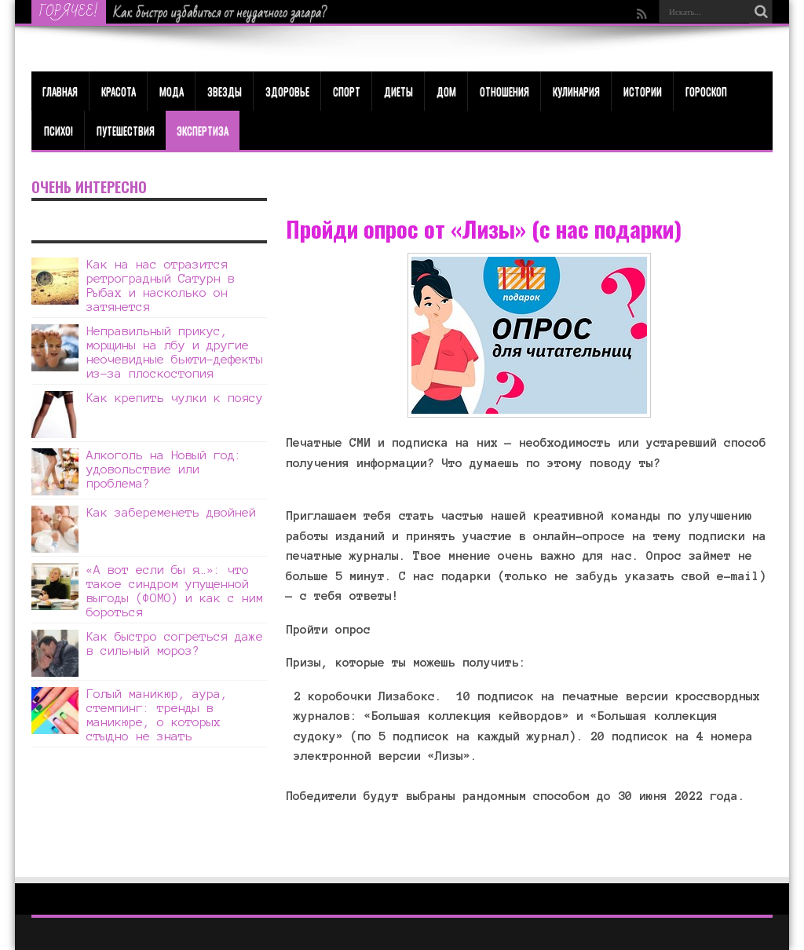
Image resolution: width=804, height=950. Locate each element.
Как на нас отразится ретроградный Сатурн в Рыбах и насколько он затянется (160, 285)
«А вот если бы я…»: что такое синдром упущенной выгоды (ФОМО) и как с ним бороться (174, 591)
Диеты (398, 91)
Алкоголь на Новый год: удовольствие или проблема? (164, 469)
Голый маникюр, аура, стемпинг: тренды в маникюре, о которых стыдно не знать (157, 715)
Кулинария (576, 91)
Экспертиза (202, 130)
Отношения (504, 91)
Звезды (224, 91)
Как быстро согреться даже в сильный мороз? (174, 643)
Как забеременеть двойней (171, 512)
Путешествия (126, 130)
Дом (446, 91)
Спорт (346, 91)
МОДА (171, 91)
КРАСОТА (118, 91)
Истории (642, 91)
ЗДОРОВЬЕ (287, 91)
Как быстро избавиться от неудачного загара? (220, 12)
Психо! (58, 130)
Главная (60, 91)
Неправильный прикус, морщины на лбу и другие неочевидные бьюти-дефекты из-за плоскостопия (174, 352)
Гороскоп (706, 91)
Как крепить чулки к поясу (174, 397)
